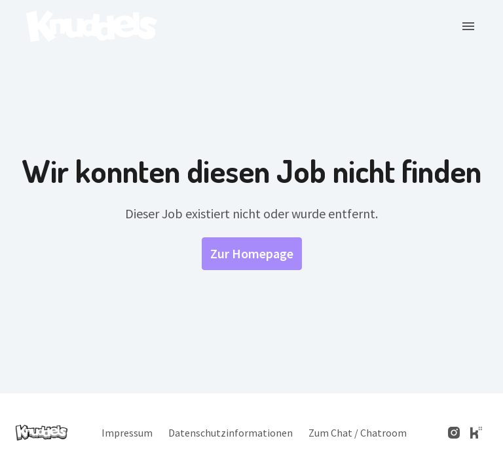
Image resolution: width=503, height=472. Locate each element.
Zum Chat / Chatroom (357, 432)
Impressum (127, 432)
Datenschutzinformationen (230, 432)
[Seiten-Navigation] (468, 26)
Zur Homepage (251, 253)
